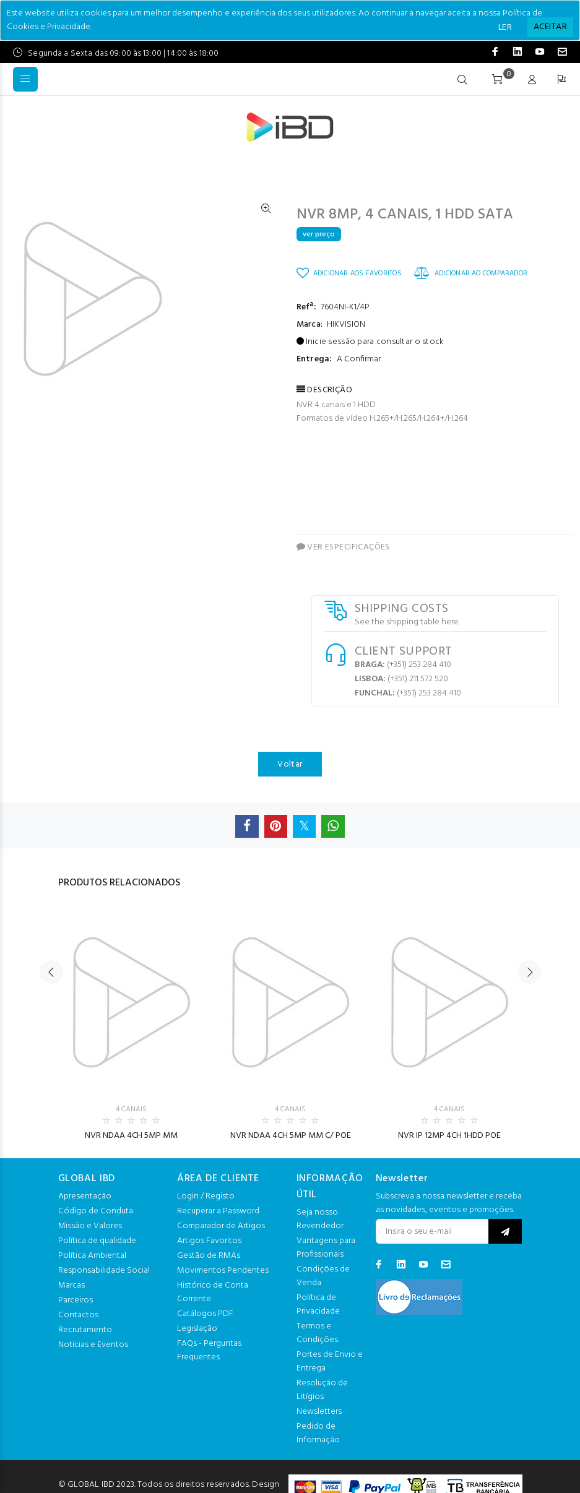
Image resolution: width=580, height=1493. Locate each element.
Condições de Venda (323, 1276)
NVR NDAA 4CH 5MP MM (131, 1136)
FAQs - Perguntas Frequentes (209, 1350)
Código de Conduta (95, 1211)
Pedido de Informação (318, 1433)
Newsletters (319, 1412)
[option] (131, 1021)
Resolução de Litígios (322, 1390)
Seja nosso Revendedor (320, 1219)
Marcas (71, 1285)
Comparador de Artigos (221, 1226)
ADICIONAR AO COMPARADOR (470, 273)
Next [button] (529, 972)
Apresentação (84, 1196)
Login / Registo (206, 1196)
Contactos (78, 1315)
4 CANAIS (131, 1109)
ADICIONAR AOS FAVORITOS (349, 273)
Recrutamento (85, 1330)
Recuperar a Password (218, 1211)
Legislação (197, 1329)
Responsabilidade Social (104, 1270)
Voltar (290, 764)
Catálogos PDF (205, 1314)
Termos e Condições (317, 1333)
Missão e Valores (90, 1226)
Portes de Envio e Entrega (329, 1361)
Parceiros (75, 1300)
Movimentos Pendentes (223, 1270)
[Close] (550, 27)
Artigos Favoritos (209, 1241)
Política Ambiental (92, 1256)
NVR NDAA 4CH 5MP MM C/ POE (290, 1136)
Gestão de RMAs (208, 1256)
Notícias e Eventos (93, 1345)
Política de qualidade (97, 1241)
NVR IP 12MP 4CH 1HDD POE (449, 1136)
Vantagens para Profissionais (325, 1248)
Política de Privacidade (318, 1305)
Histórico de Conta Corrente (212, 1292)
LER (505, 27)
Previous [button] (51, 972)
